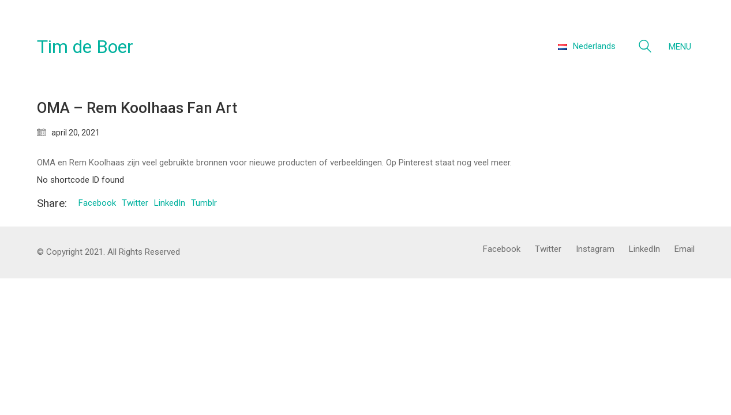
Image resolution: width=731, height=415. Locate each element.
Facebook (97, 203)
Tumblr (204, 203)
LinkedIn (169, 203)
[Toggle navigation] (682, 47)
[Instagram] (595, 249)
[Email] (684, 249)
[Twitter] (548, 249)
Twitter (135, 203)
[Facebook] (501, 249)
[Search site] (645, 48)
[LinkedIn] (644, 249)
